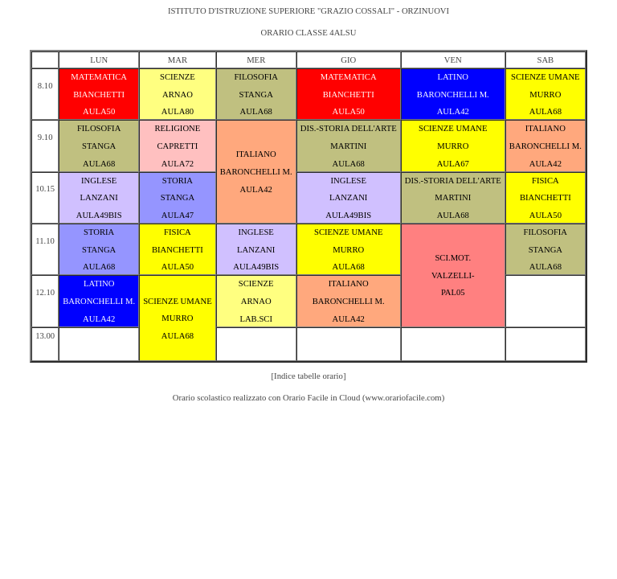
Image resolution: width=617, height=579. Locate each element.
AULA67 (453, 163)
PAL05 (453, 292)
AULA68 (256, 111)
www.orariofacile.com (403, 397)
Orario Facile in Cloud (321, 397)
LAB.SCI (255, 318)
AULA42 (453, 111)
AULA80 (177, 111)
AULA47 (177, 215)
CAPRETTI (177, 146)
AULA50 (99, 111)
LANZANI (98, 197)
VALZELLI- (453, 275)
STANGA (256, 94)
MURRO (545, 94)
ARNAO (177, 94)
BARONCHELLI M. (453, 94)
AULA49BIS (99, 215)
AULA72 (177, 163)
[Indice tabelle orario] (309, 376)
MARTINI (348, 146)
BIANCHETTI (99, 94)
